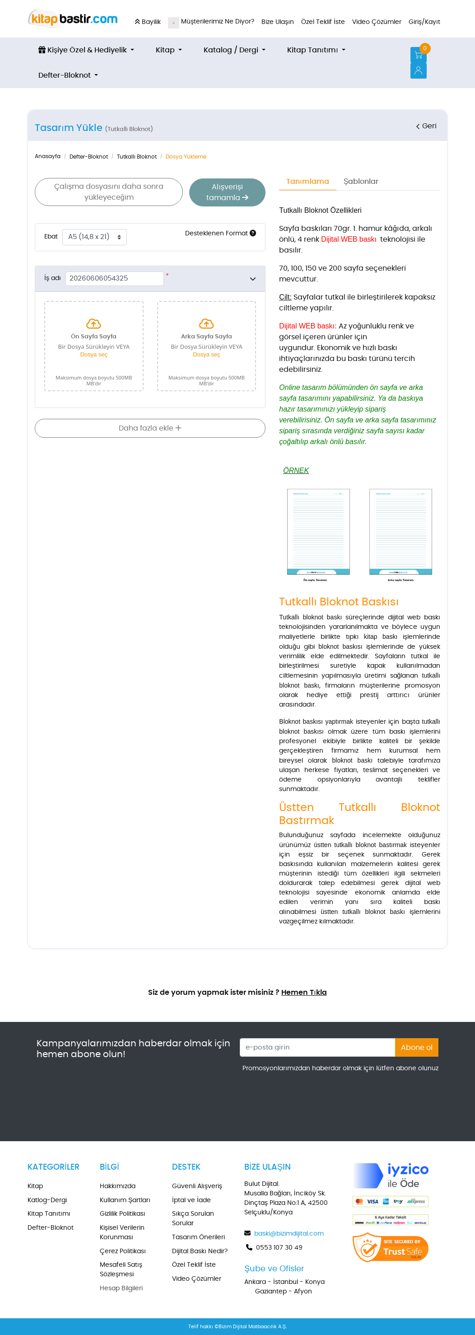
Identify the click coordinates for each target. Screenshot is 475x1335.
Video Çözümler (196, 1279)
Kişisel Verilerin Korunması (122, 1233)
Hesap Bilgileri (121, 1288)
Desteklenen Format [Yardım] (220, 233)
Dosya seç (93, 354)
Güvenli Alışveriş (197, 1186)
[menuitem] (86, 50)
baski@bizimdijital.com (289, 1234)
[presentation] (369, 1098)
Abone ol (417, 1047)
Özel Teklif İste (194, 1265)
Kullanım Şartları (125, 1200)
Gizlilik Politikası (122, 1214)
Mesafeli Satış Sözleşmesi (121, 1270)
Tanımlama (307, 181)
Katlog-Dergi (47, 1200)
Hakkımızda (117, 1186)
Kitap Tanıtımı (49, 1214)
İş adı (52, 278)
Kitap (35, 1186)
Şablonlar (361, 181)
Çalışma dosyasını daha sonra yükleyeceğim (108, 192)
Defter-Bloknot (51, 1228)
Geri (425, 126)
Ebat (51, 236)
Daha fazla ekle (150, 427)
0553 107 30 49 (279, 1248)
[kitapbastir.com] (73, 18)
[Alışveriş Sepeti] (418, 55)
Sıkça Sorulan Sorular (193, 1219)
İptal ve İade (191, 1200)
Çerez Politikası (123, 1251)
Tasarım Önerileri (198, 1237)
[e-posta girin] (318, 1047)
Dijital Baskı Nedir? (200, 1251)
